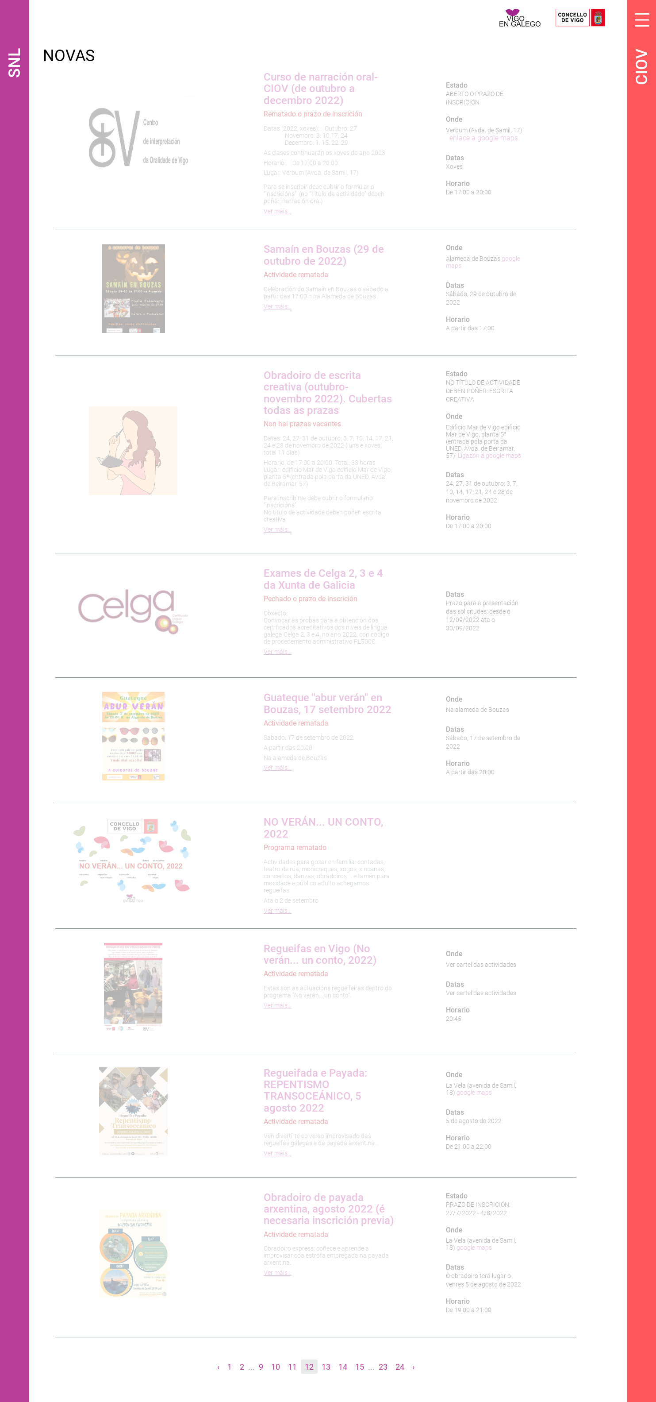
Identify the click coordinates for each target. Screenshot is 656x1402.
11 (292, 1366)
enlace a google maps (483, 138)
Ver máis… (278, 211)
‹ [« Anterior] (218, 1366)
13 (326, 1366)
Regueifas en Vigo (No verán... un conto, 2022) (320, 954)
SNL (14, 63)
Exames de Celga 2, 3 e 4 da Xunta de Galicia (323, 579)
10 (275, 1366)
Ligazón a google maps (489, 455)
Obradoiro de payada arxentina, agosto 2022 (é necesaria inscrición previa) (329, 1209)
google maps (474, 1092)
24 (399, 1366)
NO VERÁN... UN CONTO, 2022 (323, 828)
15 (359, 1366)
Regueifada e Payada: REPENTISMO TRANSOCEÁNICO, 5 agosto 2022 (315, 1090)
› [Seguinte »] (413, 1366)
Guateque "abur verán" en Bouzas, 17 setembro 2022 (327, 703)
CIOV (642, 67)
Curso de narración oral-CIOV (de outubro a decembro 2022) (321, 89)
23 (383, 1366)
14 (342, 1366)
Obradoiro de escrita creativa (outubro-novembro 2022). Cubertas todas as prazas (328, 393)
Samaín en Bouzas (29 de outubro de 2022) (324, 255)
